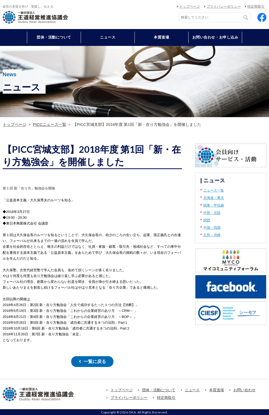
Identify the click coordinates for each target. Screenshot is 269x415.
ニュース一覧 (213, 190)
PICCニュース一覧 (49, 124)
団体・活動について (158, 389)
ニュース (107, 37)
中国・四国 (211, 228)
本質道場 (161, 37)
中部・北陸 (211, 213)
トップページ (189, 6)
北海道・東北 (213, 198)
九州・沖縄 (211, 235)
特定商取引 (256, 6)
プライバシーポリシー (223, 6)
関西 (206, 220)
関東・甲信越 (213, 205)
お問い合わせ (244, 389)
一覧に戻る (94, 361)
